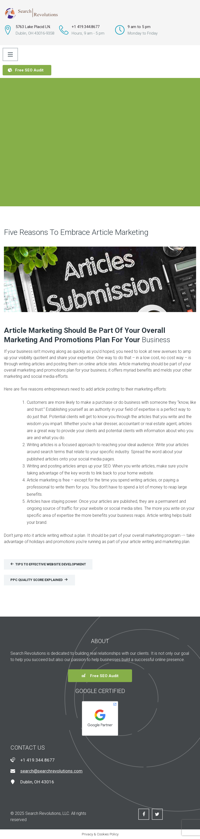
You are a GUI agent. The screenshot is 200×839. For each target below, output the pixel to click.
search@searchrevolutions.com (51, 771)
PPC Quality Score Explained (39, 580)
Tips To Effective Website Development (48, 564)
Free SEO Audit (25, 70)
